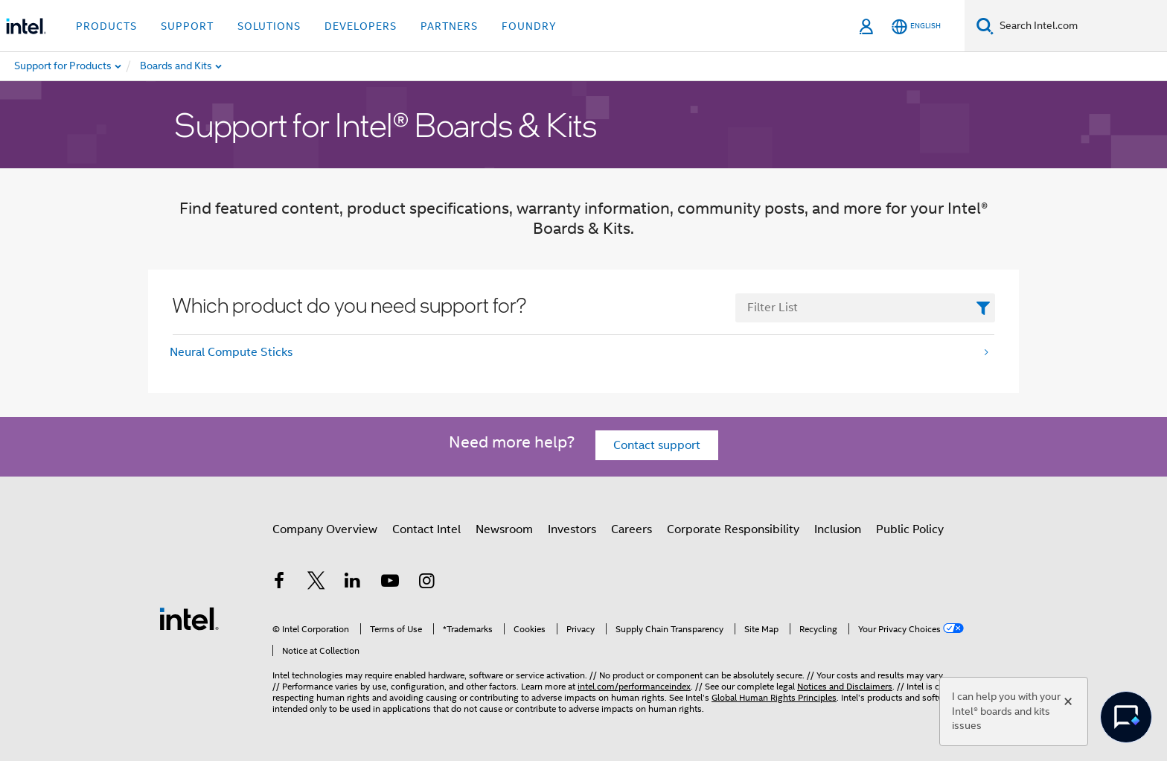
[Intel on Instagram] (426, 583)
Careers (631, 529)
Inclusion (837, 529)
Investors (572, 529)
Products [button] (106, 26)
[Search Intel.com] (1080, 26)
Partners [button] (449, 26)
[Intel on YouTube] (390, 583)
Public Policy (910, 529)
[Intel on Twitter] (316, 583)
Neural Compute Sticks (231, 352)
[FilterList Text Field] (865, 307)
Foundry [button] (529, 26)
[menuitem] (212, 66)
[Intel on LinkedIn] (352, 583)
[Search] (985, 25)
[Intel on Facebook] (279, 583)
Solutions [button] (269, 26)
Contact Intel (426, 529)
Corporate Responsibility (733, 529)
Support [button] (187, 26)
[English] (916, 26)
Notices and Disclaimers (844, 686)
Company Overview (324, 529)
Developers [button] (360, 26)
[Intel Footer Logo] (189, 618)
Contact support (656, 445)
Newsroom (504, 529)
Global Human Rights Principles (774, 697)
